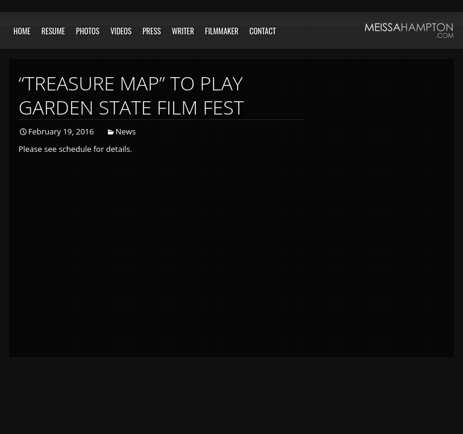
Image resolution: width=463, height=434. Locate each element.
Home (21, 31)
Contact (263, 31)
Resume (53, 31)
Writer (183, 31)
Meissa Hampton (409, 30)
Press (151, 31)
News (126, 131)
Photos (87, 31)
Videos (120, 31)
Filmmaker (222, 31)
